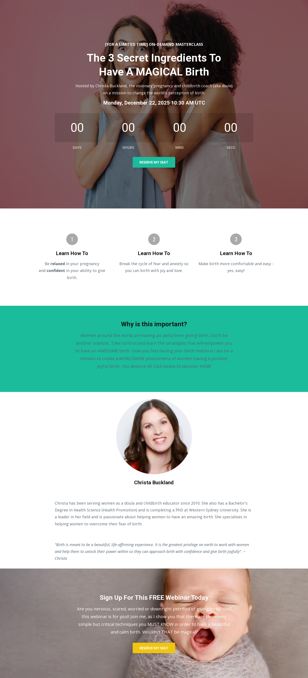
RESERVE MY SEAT (153, 162)
